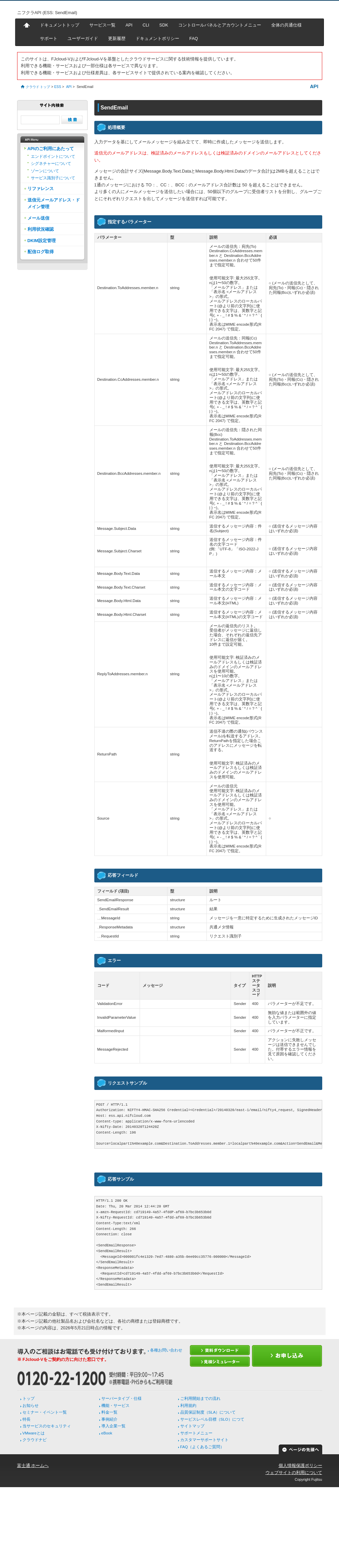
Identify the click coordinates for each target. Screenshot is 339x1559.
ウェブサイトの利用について (293, 1472)
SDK (163, 25)
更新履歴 (117, 38)
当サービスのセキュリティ (46, 1426)
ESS (57, 87)
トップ (28, 1398)
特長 (26, 1419)
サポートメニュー (196, 1433)
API (129, 25)
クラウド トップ (38, 87)
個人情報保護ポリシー (300, 1465)
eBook (106, 1433)
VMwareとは (33, 1433)
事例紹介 (109, 1419)
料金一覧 (109, 1412)
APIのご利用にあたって (51, 148)
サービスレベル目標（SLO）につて (212, 1419)
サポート (48, 38)
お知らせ (30, 1406)
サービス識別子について (53, 178)
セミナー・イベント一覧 (44, 1412)
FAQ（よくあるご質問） (202, 1447)
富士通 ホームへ (33, 1465)
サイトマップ (192, 1426)
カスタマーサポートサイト (204, 1440)
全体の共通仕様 (286, 25)
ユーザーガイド (82, 38)
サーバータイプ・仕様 (121, 1398)
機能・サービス (115, 1406)
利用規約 (188, 1406)
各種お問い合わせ (166, 1350)
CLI (146, 25)
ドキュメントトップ (59, 25)
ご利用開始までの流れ (200, 1398)
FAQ (193, 38)
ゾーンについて (45, 171)
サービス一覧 (102, 25)
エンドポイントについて (53, 156)
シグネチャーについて (51, 164)
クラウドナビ (34, 1440)
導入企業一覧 (113, 1426)
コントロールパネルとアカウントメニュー (219, 25)
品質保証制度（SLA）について (208, 1412)
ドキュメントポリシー (157, 38)
